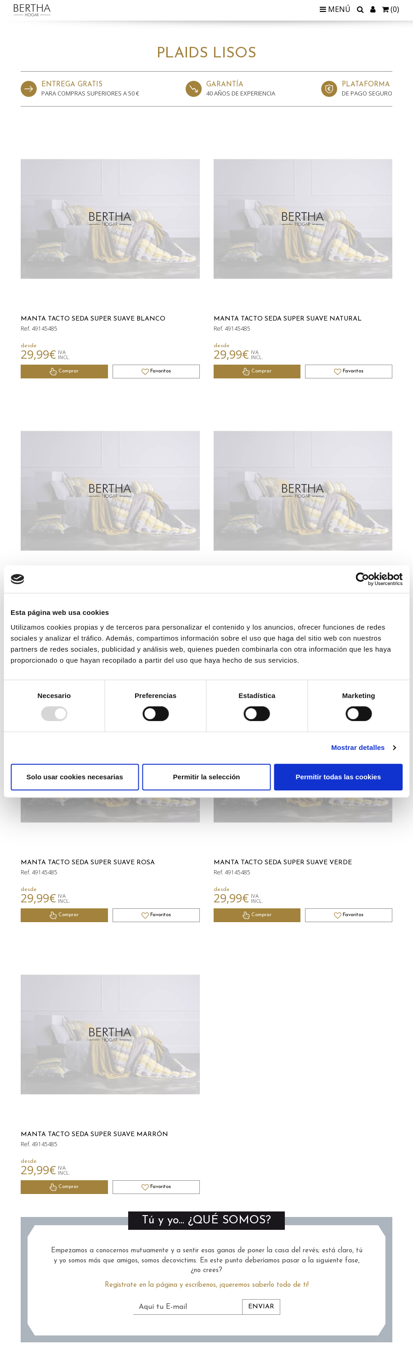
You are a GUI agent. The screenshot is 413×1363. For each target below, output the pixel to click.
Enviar (261, 1306)
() (390, 9)
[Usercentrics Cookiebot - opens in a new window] (362, 579)
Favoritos (156, 371)
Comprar (64, 371)
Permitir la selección (206, 777)
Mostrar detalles (358, 747)
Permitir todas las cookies (338, 777)
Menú (335, 9)
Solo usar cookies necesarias (75, 777)
